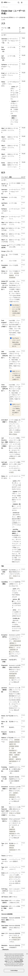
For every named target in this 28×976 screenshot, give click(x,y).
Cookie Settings (14, 970)
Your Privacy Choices (18, 961)
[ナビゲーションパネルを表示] (26, 2)
